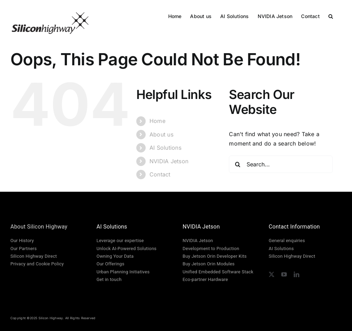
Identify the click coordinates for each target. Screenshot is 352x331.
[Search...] (280, 164)
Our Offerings (110, 263)
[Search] (237, 164)
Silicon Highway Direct (33, 256)
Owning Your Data (115, 256)
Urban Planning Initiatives (122, 271)
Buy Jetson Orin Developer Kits (215, 256)
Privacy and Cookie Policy (37, 263)
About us (161, 134)
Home (157, 120)
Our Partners (23, 248)
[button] (330, 15)
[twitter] (271, 274)
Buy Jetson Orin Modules (209, 263)
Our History (22, 240)
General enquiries (287, 240)
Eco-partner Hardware (205, 279)
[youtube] (284, 274)
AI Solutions (165, 147)
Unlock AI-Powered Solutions (126, 248)
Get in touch (108, 279)
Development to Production (211, 248)
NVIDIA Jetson (168, 161)
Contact (160, 174)
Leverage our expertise (120, 240)
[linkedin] (296, 274)
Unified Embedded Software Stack (218, 271)
